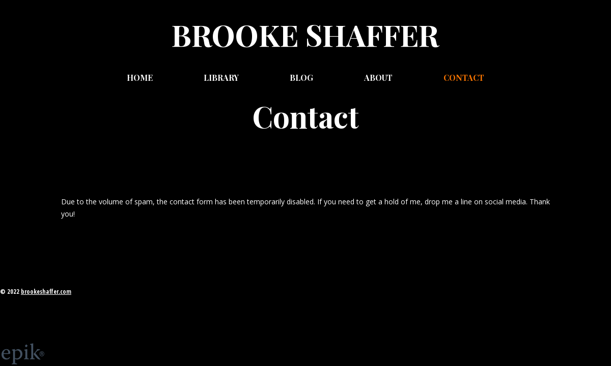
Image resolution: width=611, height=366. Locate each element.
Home (140, 77)
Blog (301, 77)
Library (221, 77)
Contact (463, 77)
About (378, 77)
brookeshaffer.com (46, 291)
